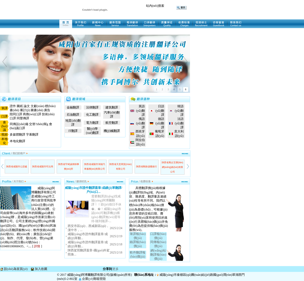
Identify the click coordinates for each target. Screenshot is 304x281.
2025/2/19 (116, 236)
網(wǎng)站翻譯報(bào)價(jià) (158, 254)
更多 (115, 269)
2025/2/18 (116, 244)
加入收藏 (40, 269)
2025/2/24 (116, 228)
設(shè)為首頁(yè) (15, 269)
